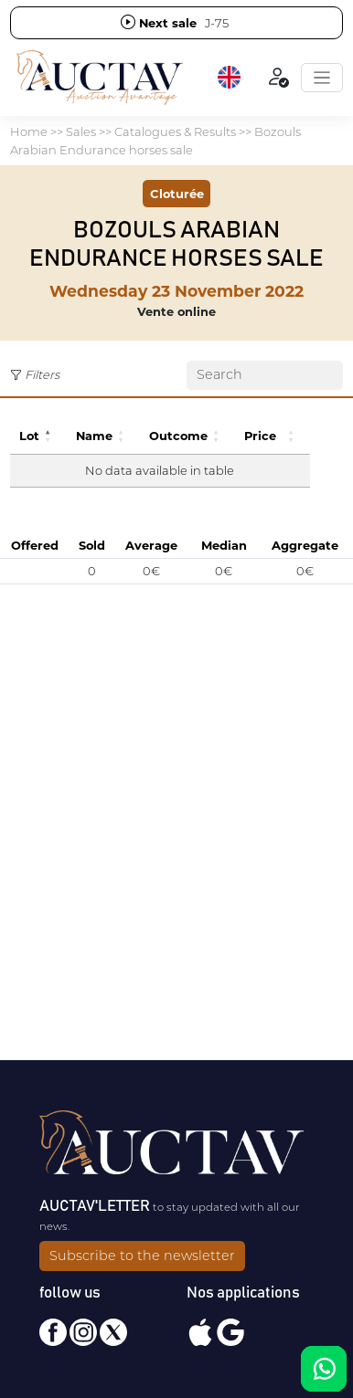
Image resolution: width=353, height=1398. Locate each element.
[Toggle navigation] (322, 77)
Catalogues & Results (175, 131)
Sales (81, 131)
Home (29, 131)
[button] (230, 77)
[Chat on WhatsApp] (324, 1369)
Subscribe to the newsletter (142, 1255)
